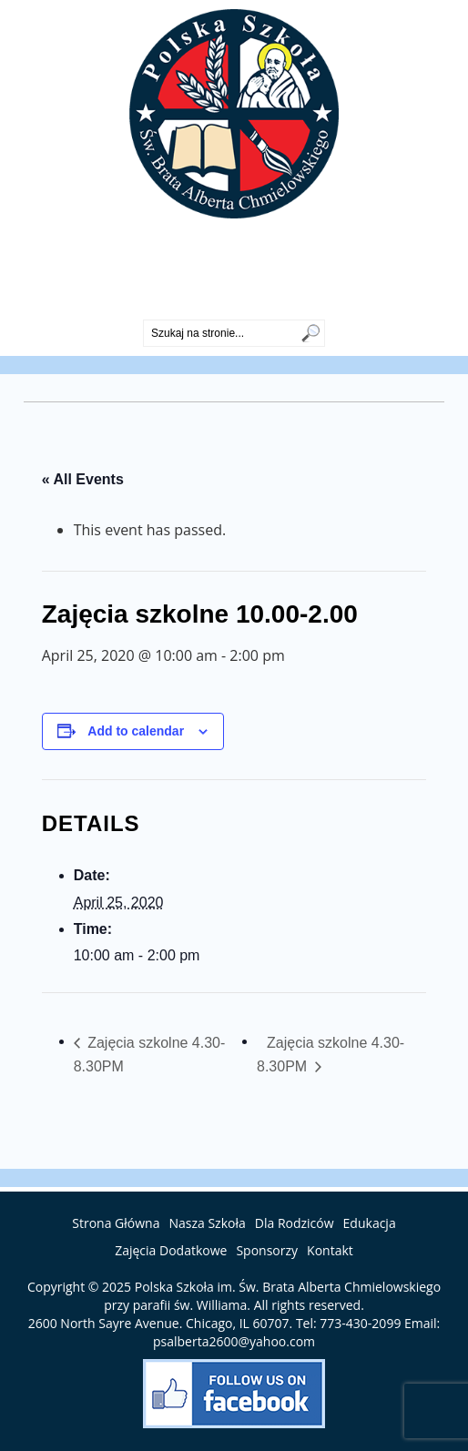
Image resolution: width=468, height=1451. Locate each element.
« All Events (83, 479)
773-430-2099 (234, 304)
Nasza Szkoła (206, 1223)
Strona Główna (115, 1223)
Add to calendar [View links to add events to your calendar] (135, 731)
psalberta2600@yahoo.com (234, 1341)
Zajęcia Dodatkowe (171, 1250)
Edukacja (369, 1223)
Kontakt (330, 1250)
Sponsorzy (267, 1250)
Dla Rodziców (294, 1223)
